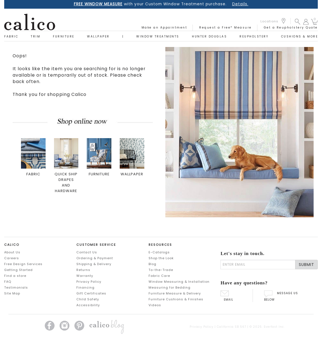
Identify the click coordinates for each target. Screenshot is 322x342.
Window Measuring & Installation (179, 281)
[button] (297, 21)
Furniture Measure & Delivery (175, 293)
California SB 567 (231, 327)
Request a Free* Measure (225, 27)
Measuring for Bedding (170, 287)
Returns (83, 270)
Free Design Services (23, 264)
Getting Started (18, 270)
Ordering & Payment (94, 258)
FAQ (7, 281)
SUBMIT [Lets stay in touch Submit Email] (306, 264)
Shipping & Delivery (93, 264)
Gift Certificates (91, 293)
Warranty (84, 275)
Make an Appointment (164, 27)
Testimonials (16, 287)
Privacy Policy (88, 281)
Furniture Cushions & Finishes (176, 299)
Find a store (15, 275)
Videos (155, 305)
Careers (11, 258)
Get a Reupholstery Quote (291, 27)
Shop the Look (161, 258)
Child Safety (87, 299)
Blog (152, 264)
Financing (85, 287)
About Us (12, 252)
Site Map (12, 293)
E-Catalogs (159, 252)
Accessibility (88, 305)
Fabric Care (159, 275)
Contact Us (86, 252)
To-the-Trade (161, 270)
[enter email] (257, 264)
